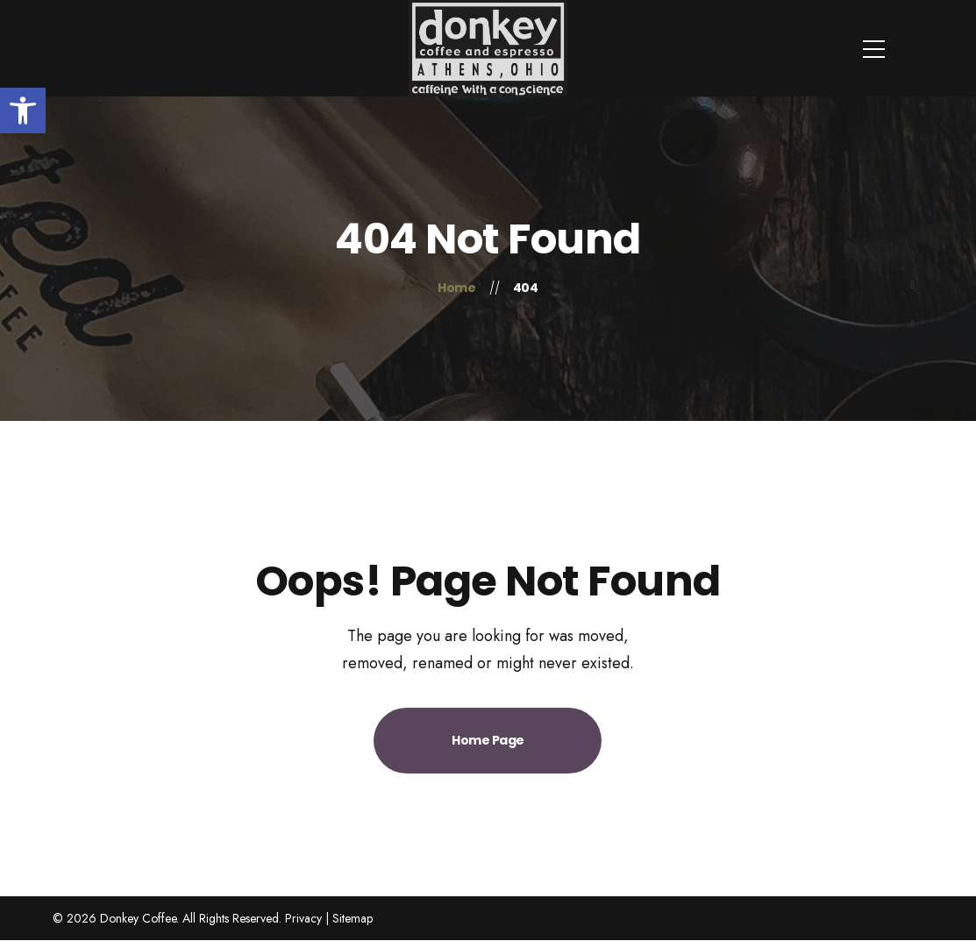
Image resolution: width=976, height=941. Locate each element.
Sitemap (352, 918)
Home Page (488, 740)
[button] (23, 110)
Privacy (303, 918)
